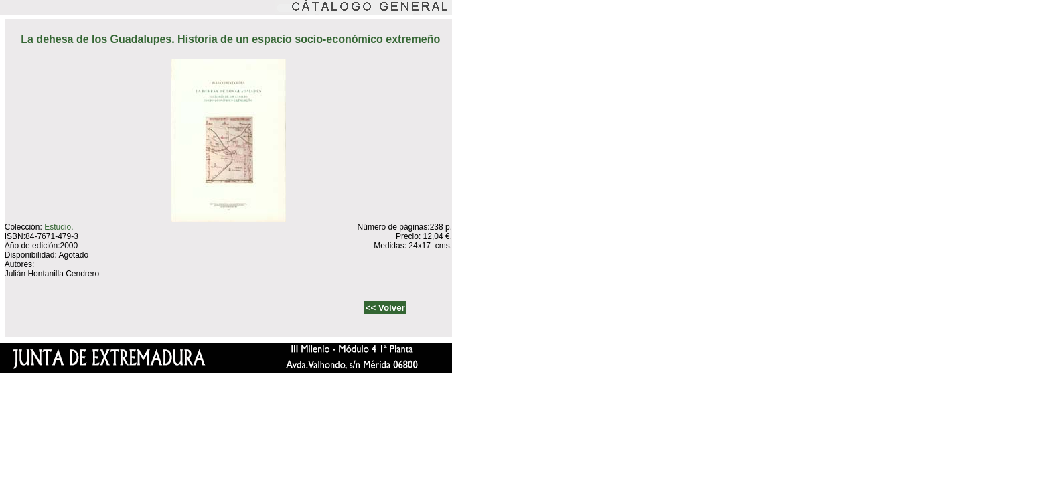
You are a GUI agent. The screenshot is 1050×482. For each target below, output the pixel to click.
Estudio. (58, 227)
